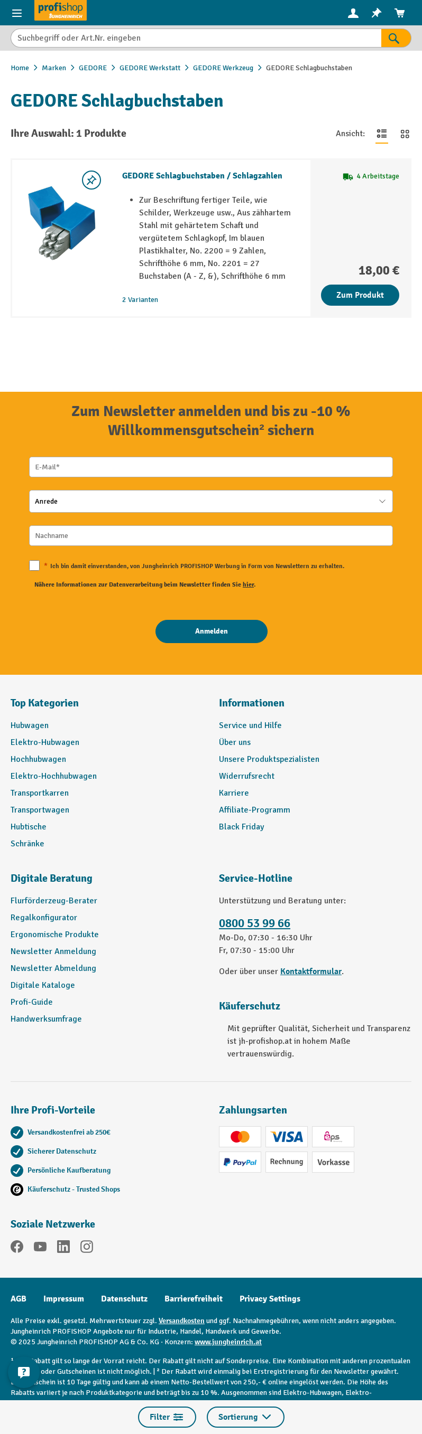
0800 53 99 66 (254, 923)
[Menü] (17, 12)
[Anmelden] (211, 631)
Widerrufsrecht (246, 776)
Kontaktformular (311, 971)
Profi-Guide (32, 1002)
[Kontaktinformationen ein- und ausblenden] (24, 1372)
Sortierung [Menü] (245, 1417)
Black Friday (241, 827)
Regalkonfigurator (44, 917)
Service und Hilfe (250, 725)
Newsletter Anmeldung (53, 951)
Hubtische (29, 827)
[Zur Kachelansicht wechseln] (405, 133)
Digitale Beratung (52, 878)
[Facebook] (17, 1248)
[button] (107, 882)
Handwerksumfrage (46, 1019)
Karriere (234, 793)
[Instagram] (86, 1248)
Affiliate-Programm (254, 810)
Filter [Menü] (167, 1417)
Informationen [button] (252, 703)
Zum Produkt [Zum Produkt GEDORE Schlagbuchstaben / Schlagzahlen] (360, 295)
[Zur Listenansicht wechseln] (381, 134)
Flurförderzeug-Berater (54, 900)
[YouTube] (40, 1248)
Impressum (63, 1299)
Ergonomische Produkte (55, 934)
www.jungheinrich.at (228, 1341)
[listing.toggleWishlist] (91, 180)
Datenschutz (124, 1299)
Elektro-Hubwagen (45, 742)
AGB (18, 1299)
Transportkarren (40, 793)
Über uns (235, 742)
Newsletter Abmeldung (53, 968)
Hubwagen (30, 725)
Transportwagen (40, 810)
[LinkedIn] (63, 1248)
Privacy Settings (270, 1299)
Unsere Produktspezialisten (269, 759)
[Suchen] (396, 38)
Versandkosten (182, 1320)
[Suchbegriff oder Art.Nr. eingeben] (196, 38)
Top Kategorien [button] (45, 703)
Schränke (27, 843)
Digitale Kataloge (43, 985)
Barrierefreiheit (193, 1299)
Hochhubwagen (38, 759)
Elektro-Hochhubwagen (54, 776)
